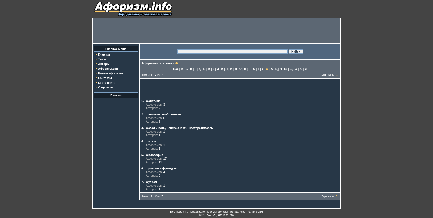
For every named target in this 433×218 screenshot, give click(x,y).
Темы (102, 59)
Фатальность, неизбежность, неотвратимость (179, 128)
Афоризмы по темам (157, 63)
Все (176, 69)
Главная (104, 54)
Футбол (151, 182)
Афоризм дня (108, 68)
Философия (154, 155)
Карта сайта (106, 82)
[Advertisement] (216, 30)
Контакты (105, 78)
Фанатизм (153, 101)
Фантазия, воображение (163, 114)
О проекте (105, 87)
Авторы (103, 64)
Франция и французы (162, 168)
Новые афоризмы (111, 73)
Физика (151, 141)
